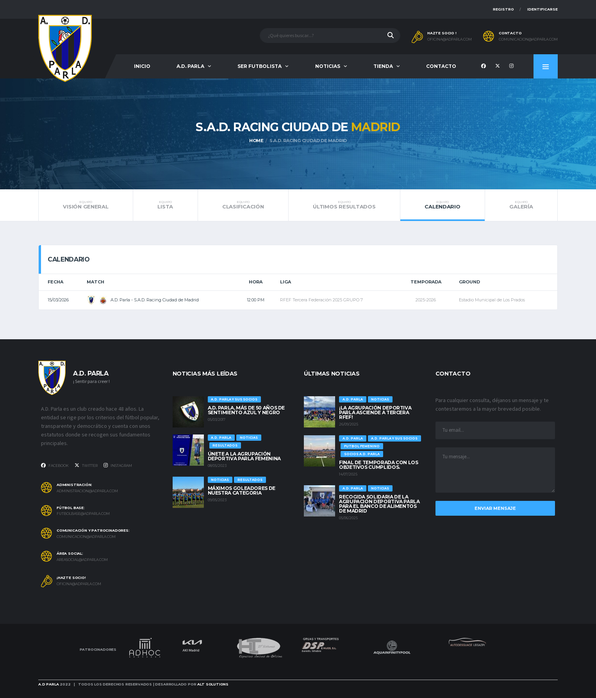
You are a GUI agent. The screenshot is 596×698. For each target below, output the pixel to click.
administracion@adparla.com (87, 491)
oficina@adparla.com (449, 39)
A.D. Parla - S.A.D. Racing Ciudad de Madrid (143, 300)
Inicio (142, 66)
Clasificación (243, 205)
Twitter (86, 465)
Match (95, 282)
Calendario (442, 205)
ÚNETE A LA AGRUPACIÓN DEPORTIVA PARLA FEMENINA (244, 456)
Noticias (327, 66)
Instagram (117, 465)
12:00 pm (255, 300)
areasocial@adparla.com (82, 560)
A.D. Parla (190, 66)
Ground (469, 282)
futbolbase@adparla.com (83, 514)
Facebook (55, 465)
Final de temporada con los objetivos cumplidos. (378, 464)
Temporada (425, 282)
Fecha (55, 282)
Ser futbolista (259, 66)
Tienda (383, 66)
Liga (285, 282)
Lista (165, 205)
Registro (503, 9)
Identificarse (542, 9)
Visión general (85, 205)
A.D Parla (48, 684)
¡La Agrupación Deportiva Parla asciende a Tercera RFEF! (375, 412)
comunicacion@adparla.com (528, 39)
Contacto (441, 66)
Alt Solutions (212, 684)
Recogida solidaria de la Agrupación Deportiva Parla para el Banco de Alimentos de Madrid (379, 504)
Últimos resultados (344, 205)
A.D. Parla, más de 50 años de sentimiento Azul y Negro (246, 410)
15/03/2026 (58, 300)
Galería (521, 205)
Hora (255, 282)
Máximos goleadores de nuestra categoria (241, 490)
